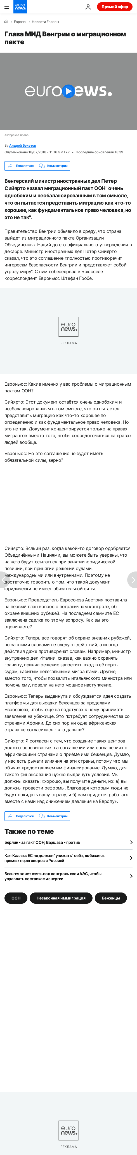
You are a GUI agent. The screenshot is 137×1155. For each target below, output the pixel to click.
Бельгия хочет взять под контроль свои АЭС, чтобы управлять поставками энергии (52, 876)
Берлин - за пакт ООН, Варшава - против (42, 842)
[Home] (6, 22)
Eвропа (20, 22)
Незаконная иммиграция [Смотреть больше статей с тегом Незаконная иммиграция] (61, 898)
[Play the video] (68, 91)
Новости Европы (45, 22)
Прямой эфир (114, 6)
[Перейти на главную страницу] (20, 6)
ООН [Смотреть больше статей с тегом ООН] (15, 898)
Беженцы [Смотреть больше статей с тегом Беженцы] (111, 898)
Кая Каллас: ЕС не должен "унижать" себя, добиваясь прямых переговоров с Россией (54, 858)
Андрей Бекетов (22, 145)
